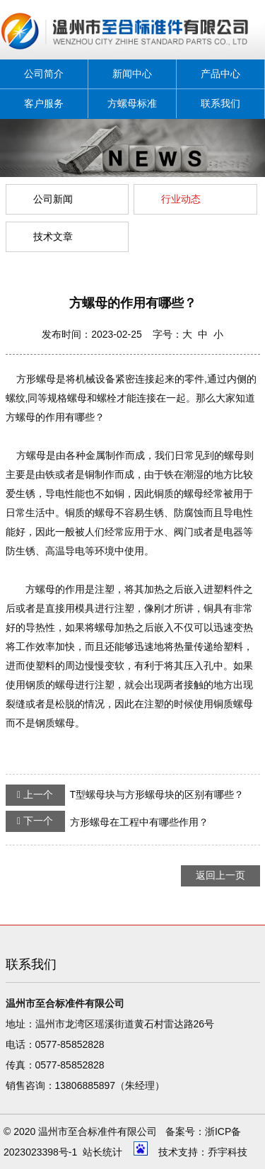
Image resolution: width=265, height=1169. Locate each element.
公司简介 (44, 73)
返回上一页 (220, 875)
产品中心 (220, 73)
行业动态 (181, 199)
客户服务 (44, 103)
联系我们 (220, 103)
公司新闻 (53, 199)
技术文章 (53, 236)
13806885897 (85, 1085)
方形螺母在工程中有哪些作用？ (107, 821)
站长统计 (102, 1152)
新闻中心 (132, 73)
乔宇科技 (227, 1152)
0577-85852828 (70, 1044)
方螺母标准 (132, 103)
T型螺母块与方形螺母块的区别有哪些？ (125, 795)
